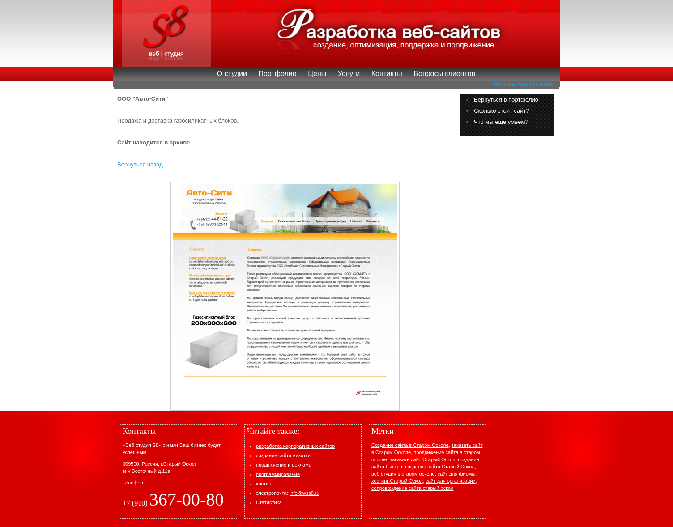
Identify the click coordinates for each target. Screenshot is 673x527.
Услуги (349, 73)
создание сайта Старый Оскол (440, 466)
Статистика (269, 502)
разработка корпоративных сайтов (295, 446)
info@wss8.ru (304, 493)
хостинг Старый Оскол (397, 481)
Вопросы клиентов (444, 73)
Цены (317, 73)
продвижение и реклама (283, 465)
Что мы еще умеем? (501, 122)
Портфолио (277, 73)
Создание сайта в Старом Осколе (410, 445)
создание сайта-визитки (283, 455)
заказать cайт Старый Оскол (422, 459)
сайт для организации (451, 481)
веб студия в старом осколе (403, 473)
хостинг (264, 483)
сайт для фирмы (457, 473)
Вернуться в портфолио (506, 99)
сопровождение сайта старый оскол (412, 488)
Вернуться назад (140, 164)
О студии (232, 73)
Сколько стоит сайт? (501, 110)
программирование (278, 474)
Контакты (386, 73)
